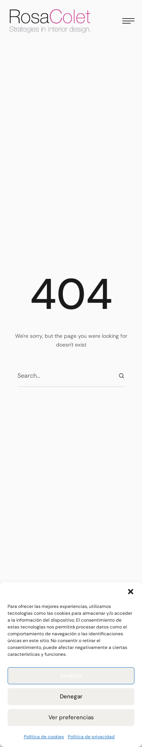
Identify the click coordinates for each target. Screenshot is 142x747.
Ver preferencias (71, 717)
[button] (130, 591)
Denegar (71, 696)
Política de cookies (44, 737)
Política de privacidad (91, 737)
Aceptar (71, 675)
